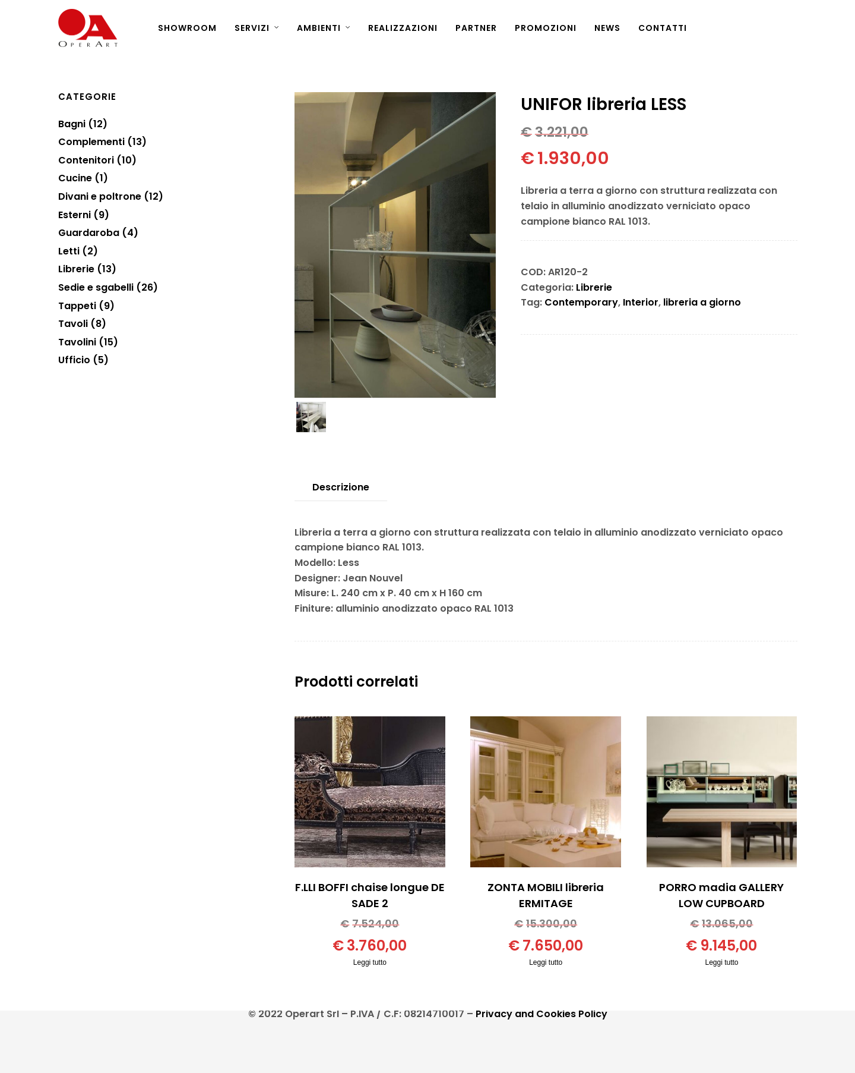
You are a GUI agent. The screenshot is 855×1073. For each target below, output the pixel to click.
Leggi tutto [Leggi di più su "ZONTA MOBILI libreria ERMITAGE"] (545, 962)
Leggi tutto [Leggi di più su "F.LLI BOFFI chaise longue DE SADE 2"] (370, 962)
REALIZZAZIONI (403, 28)
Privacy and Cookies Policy (541, 1014)
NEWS (607, 28)
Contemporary (581, 302)
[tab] (340, 487)
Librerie (594, 287)
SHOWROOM (187, 28)
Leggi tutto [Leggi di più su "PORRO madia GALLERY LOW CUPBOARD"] (721, 962)
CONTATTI (662, 28)
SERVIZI (252, 28)
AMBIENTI (319, 28)
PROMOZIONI (546, 28)
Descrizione (340, 487)
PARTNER (476, 28)
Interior (640, 302)
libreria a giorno (702, 302)
